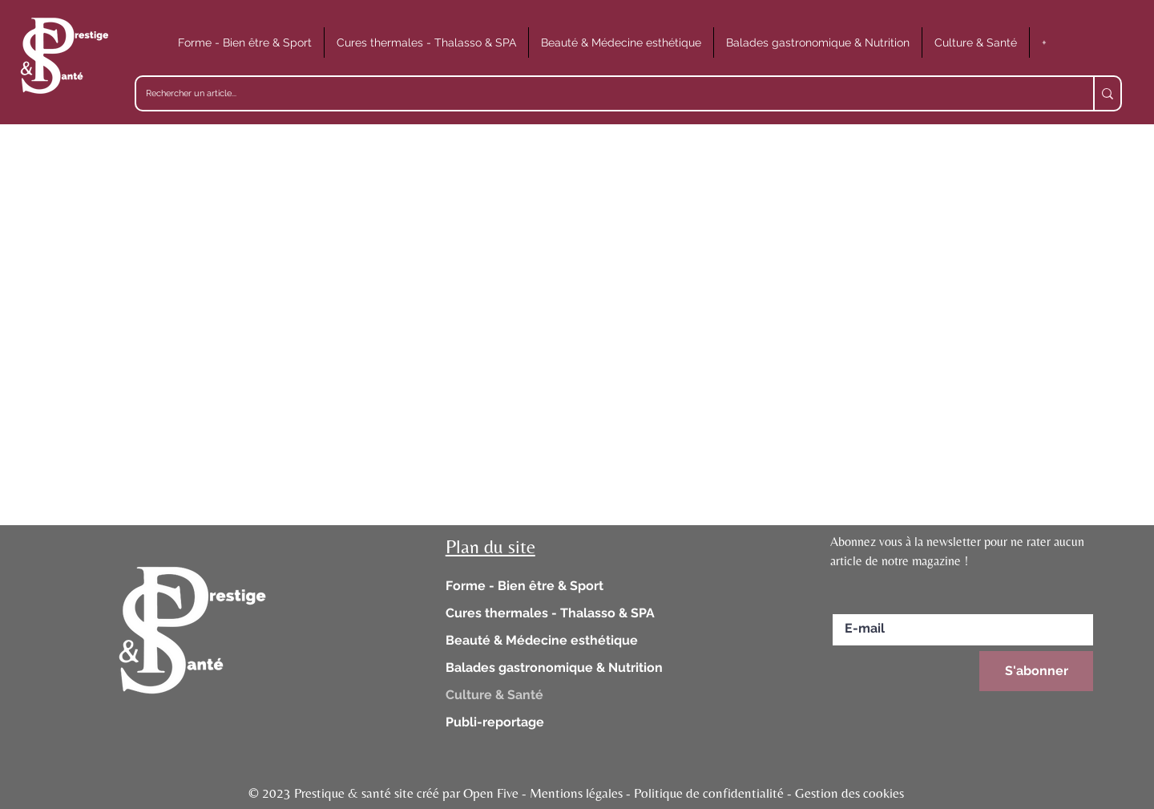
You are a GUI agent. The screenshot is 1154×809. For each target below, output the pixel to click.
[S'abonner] (1036, 671)
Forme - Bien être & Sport (524, 585)
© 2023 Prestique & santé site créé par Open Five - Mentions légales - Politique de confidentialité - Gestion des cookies (576, 793)
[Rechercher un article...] (602, 93)
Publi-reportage (495, 722)
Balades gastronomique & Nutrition (554, 667)
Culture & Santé (494, 694)
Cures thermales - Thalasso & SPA (550, 613)
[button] (245, 42)
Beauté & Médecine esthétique (542, 640)
